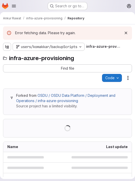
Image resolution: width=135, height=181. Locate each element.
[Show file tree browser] (7, 47)
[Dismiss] (126, 33)
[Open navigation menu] (14, 6)
